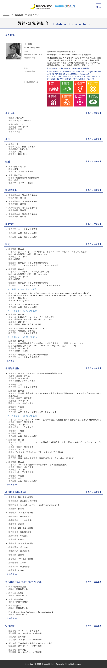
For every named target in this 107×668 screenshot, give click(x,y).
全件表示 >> (12, 361)
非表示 (96, 113)
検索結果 (19, 15)
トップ (6, 15)
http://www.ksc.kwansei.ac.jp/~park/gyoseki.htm (69, 68)
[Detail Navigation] (99, 5)
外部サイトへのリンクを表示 (22, 289)
